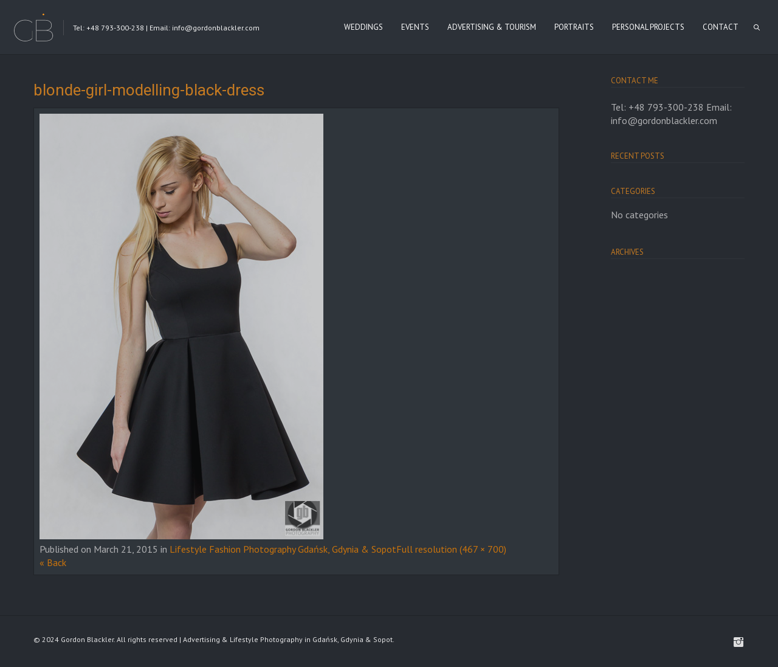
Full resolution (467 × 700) (451, 549)
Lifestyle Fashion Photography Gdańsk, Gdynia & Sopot (283, 549)
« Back (53, 562)
